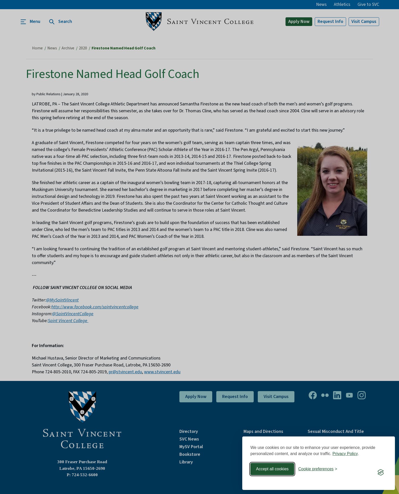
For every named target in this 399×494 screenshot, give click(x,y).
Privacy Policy (345, 453)
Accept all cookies (272, 469)
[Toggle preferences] (317, 469)
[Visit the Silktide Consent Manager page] (381, 472)
